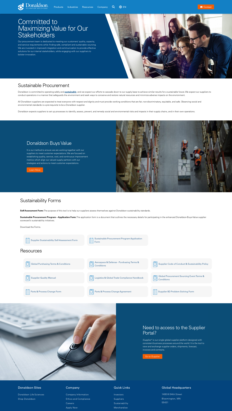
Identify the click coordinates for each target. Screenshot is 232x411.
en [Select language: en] (122, 6)
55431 (165, 402)
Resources (87, 7)
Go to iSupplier (152, 356)
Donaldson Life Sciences (31, 394)
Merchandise (121, 408)
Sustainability (121, 403)
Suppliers (119, 399)
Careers (70, 403)
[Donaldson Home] (35, 6)
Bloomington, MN (171, 398)
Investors (119, 394)
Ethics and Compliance (78, 399)
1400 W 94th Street (172, 394)
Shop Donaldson (27, 399)
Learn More (34, 170)
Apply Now (72, 408)
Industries (73, 7)
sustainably (70, 91)
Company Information (77, 394)
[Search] (113, 6)
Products (58, 7)
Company (102, 7)
